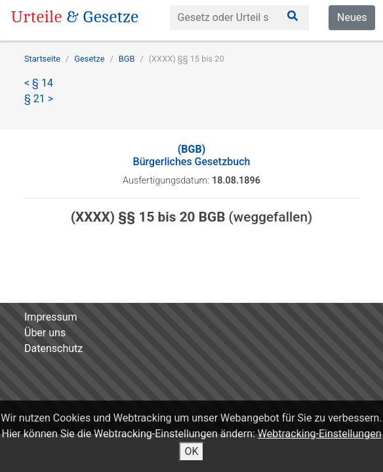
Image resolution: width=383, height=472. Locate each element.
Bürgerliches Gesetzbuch (192, 155)
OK (191, 451)
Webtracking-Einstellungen (320, 433)
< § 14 (38, 83)
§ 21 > (38, 98)
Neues (352, 17)
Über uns (45, 332)
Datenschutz (53, 348)
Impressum (50, 317)
